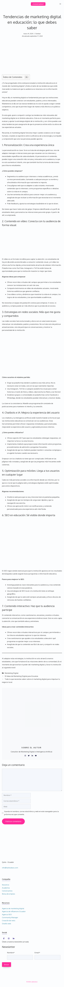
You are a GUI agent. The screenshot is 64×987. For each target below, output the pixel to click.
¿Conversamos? (38, 4)
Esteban (38, 33)
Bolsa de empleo (8, 894)
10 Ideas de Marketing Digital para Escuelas (21, 676)
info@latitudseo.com (10, 868)
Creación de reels (8, 920)
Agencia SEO (7, 914)
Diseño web (6, 924)
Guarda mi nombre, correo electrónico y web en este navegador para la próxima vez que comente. (31, 812)
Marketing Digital (11, 673)
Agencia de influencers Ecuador (14, 911)
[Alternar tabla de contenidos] (25, 77)
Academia (6, 888)
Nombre (11, 953)
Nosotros (5, 885)
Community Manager (10, 917)
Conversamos (7, 891)
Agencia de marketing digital (13, 908)
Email (37, 953)
